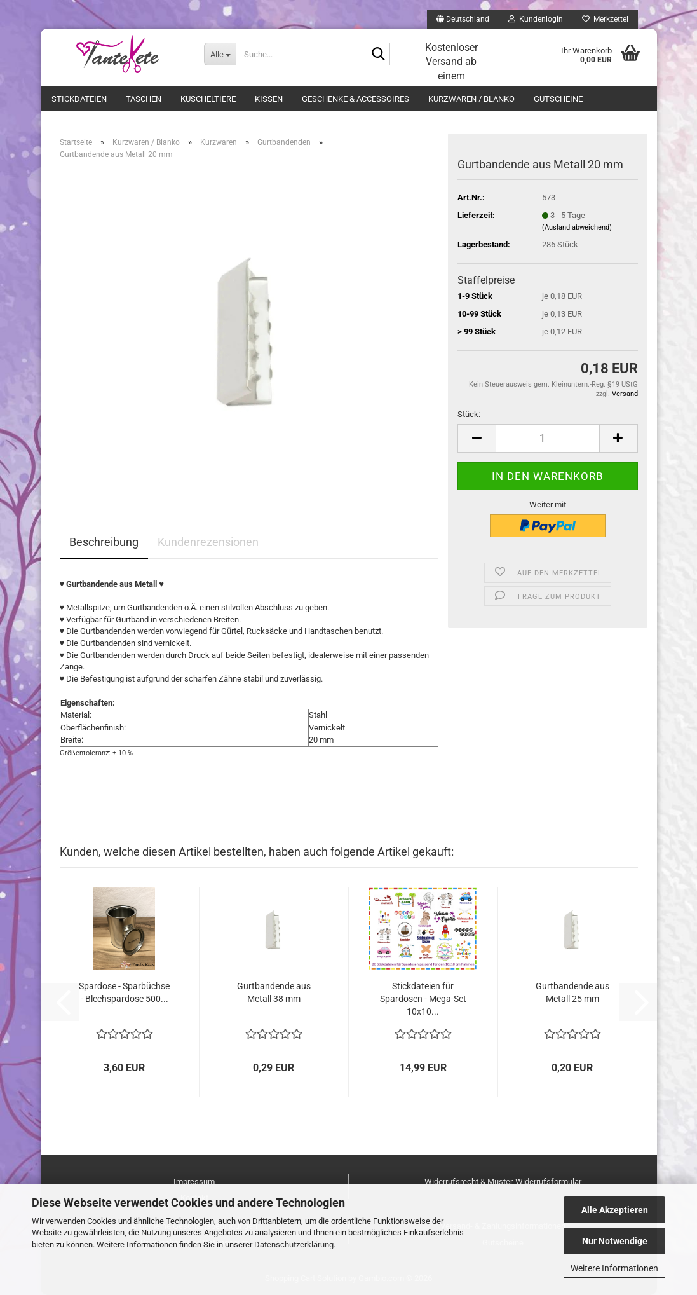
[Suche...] (220, 54)
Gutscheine (558, 99)
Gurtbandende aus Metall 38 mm (274, 992)
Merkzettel (605, 19)
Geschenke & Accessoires (355, 99)
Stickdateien (79, 99)
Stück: (468, 414)
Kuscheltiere (208, 99)
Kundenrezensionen (208, 542)
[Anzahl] (547, 438)
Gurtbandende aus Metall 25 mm (572, 992)
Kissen (269, 99)
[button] (463, 19)
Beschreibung (104, 542)
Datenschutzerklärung (294, 1244)
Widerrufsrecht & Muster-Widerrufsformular (502, 1181)
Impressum (194, 1181)
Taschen (143, 99)
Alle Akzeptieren (614, 1210)
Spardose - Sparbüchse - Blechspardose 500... (124, 992)
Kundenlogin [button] (535, 19)
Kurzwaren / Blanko (471, 99)
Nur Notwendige (614, 1241)
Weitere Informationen (614, 1268)
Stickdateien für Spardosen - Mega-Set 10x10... (423, 999)
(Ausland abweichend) (577, 227)
